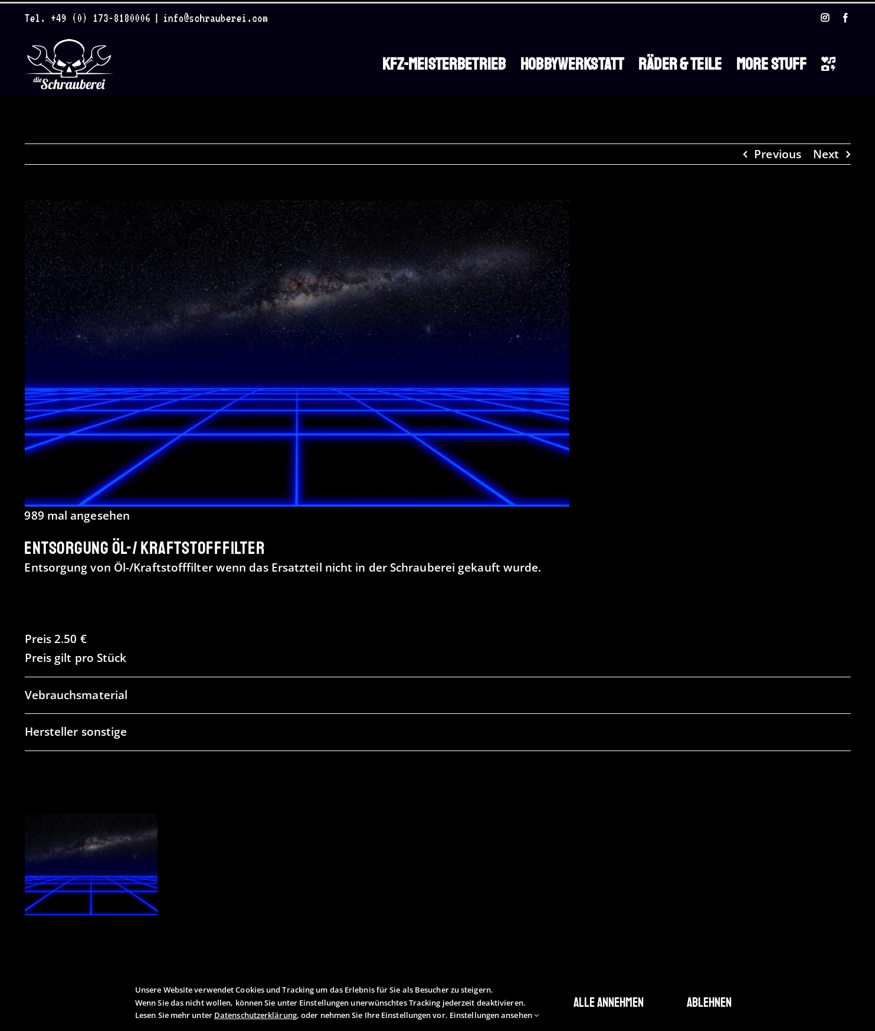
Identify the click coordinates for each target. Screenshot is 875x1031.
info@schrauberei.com (215, 17)
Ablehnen (709, 1002)
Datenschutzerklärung (255, 1015)
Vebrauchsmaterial (76, 695)
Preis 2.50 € (56, 639)
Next (826, 154)
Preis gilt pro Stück (76, 657)
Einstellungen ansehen (494, 1015)
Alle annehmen (608, 1002)
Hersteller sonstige (76, 731)
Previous (777, 154)
